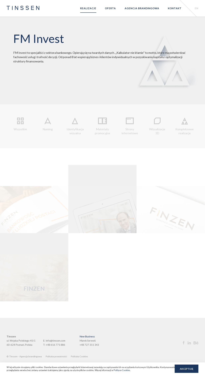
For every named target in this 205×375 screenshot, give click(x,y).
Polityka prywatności (56, 356)
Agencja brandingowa (142, 8)
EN (196, 8)
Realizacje (88, 8)
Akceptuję (186, 368)
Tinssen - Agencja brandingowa (25, 356)
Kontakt (174, 8)
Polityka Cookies (79, 356)
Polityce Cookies (122, 370)
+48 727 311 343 (89, 344)
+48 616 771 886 (55, 344)
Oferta (110, 8)
